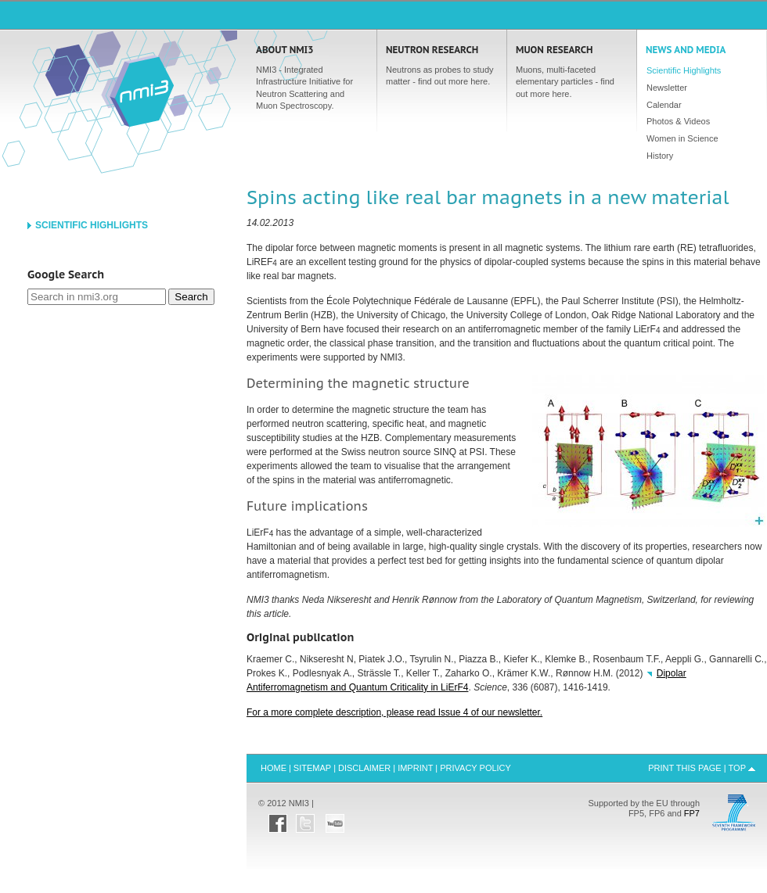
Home (142, 91)
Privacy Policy (475, 768)
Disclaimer (364, 768)
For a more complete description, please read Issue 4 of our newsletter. (394, 712)
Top (737, 768)
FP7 (692, 813)
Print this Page (685, 768)
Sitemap (312, 768)
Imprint (415, 768)
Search (191, 297)
